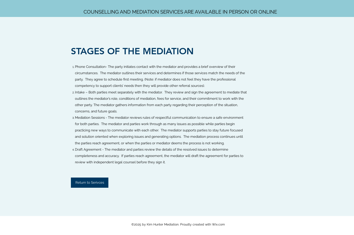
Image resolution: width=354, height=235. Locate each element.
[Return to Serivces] (89, 183)
